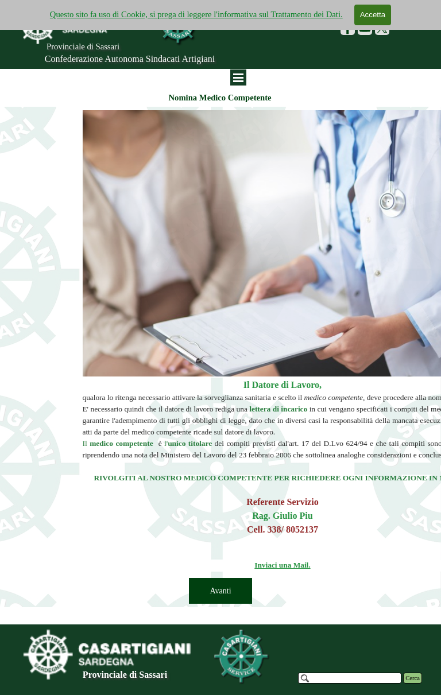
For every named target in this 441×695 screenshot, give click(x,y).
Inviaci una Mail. (370, 565)
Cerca (412, 678)
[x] (382, 28)
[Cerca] (349, 678)
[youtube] (365, 28)
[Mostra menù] (238, 77)
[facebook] (348, 28)
